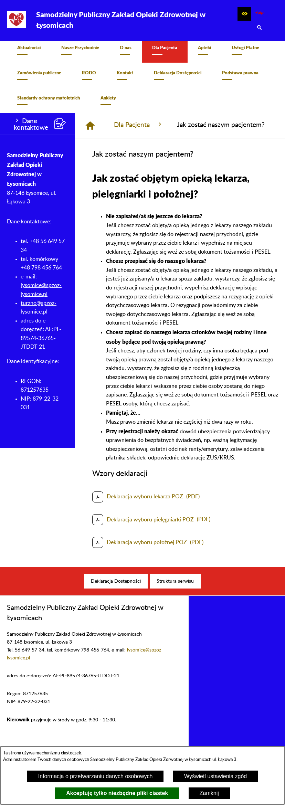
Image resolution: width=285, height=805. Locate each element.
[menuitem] (29, 53)
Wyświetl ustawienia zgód (215, 776)
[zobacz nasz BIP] (259, 14)
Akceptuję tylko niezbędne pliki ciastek (117, 793)
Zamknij (209, 793)
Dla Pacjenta (138, 128)
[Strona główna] (90, 129)
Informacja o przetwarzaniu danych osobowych (95, 776)
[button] (244, 14)
